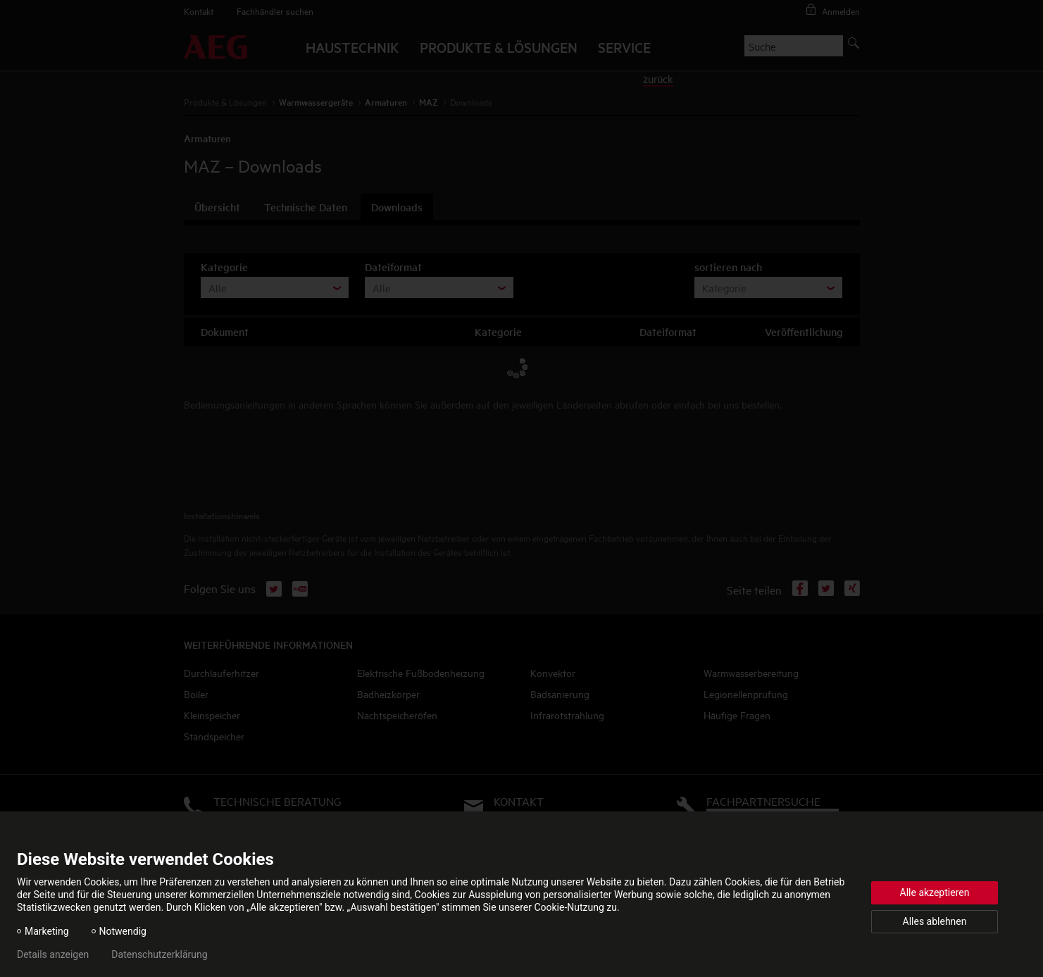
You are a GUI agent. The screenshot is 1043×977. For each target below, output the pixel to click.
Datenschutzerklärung (159, 954)
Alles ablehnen (935, 921)
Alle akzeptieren (935, 892)
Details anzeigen (53, 954)
